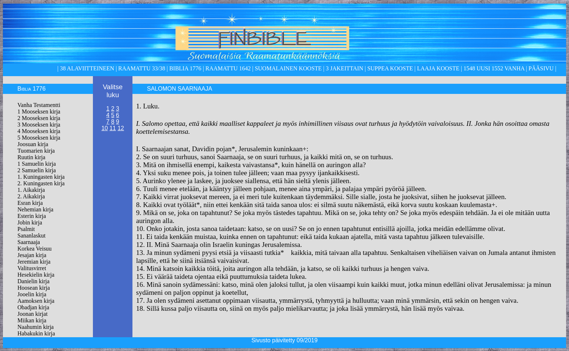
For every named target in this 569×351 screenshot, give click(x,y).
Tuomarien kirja (36, 151)
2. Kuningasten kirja (41, 183)
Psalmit (26, 229)
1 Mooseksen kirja (38, 111)
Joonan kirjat (32, 314)
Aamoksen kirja (35, 301)
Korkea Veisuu (34, 248)
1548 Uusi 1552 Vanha (493, 68)
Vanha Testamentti (38, 105)
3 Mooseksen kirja (38, 124)
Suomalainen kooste (288, 68)
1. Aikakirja (31, 190)
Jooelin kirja (31, 294)
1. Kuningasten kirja (41, 177)
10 (104, 128)
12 (121, 128)
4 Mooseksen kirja (38, 131)
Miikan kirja (31, 320)
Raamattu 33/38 (142, 68)
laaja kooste (437, 68)
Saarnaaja (28, 242)
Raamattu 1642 (228, 68)
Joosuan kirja (32, 144)
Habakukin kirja (36, 333)
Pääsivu (541, 68)
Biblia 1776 (185, 68)
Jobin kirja (29, 222)
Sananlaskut (31, 235)
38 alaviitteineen (86, 68)
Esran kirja (30, 203)
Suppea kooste (390, 68)
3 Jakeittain (344, 68)
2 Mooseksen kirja (38, 118)
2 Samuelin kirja (36, 170)
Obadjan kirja (33, 307)
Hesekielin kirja (35, 275)
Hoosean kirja (33, 288)
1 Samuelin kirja (36, 164)
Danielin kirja (33, 281)
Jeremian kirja (33, 262)
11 (113, 128)
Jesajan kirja (31, 255)
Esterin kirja (31, 216)
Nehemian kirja (35, 209)
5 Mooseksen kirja (38, 138)
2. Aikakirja (31, 196)
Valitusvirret (31, 268)
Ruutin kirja (31, 157)
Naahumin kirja (35, 327)
